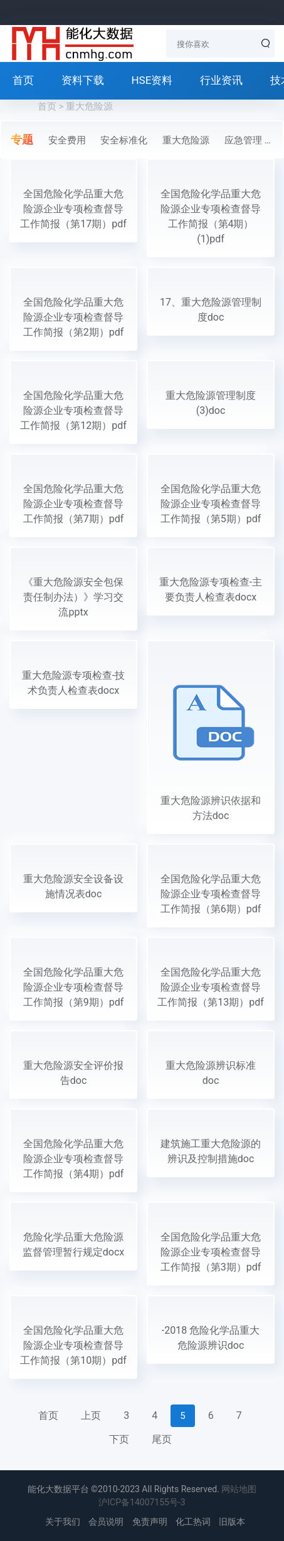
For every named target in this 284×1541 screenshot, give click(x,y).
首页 (23, 80)
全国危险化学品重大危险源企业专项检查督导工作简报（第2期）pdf (73, 317)
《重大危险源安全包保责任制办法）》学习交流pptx (73, 597)
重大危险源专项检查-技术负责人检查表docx (73, 682)
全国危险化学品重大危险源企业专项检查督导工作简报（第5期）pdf (210, 504)
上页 (91, 1415)
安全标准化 (123, 140)
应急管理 (243, 140)
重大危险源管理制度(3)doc (211, 402)
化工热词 (193, 1522)
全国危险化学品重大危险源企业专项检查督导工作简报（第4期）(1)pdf (210, 216)
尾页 (162, 1439)
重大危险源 (185, 140)
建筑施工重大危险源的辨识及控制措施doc (210, 1151)
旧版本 (232, 1522)
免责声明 (149, 1522)
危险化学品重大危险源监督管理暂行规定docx (73, 1244)
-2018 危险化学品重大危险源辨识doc (211, 1337)
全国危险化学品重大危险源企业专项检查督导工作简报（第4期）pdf (73, 1159)
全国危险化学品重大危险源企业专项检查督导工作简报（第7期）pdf (73, 504)
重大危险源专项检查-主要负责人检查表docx (210, 589)
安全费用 (67, 140)
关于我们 (62, 1522)
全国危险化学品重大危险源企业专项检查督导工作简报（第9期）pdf (73, 987)
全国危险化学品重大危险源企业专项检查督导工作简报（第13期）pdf (210, 987)
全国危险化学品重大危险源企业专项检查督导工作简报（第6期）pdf (210, 894)
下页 (119, 1439)
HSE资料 (151, 80)
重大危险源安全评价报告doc (73, 1072)
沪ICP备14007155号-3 (141, 1502)
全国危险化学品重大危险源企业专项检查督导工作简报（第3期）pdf (210, 1252)
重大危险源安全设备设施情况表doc (73, 886)
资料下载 (82, 80)
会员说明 (106, 1522)
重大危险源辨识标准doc (211, 1072)
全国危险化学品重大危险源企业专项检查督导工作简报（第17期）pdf (73, 209)
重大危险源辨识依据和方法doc (210, 808)
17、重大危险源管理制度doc (210, 309)
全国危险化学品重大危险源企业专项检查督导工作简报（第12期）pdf (73, 410)
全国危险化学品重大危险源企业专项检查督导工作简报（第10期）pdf (73, 1345)
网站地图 (238, 1489)
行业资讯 (221, 80)
